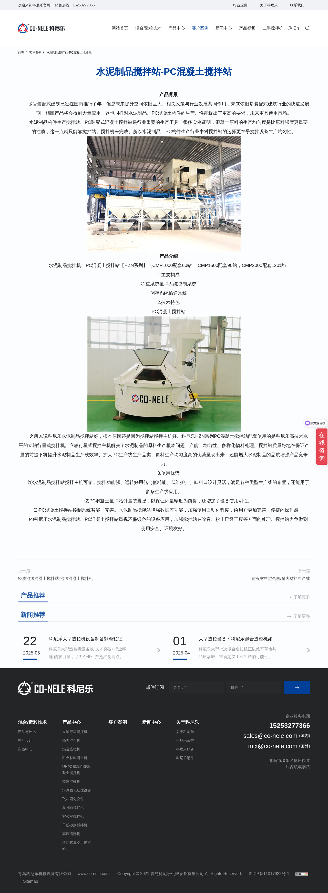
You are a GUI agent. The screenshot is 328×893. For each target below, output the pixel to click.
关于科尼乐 (269, 5)
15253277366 (84, 5)
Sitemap (30, 881)
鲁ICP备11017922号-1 (268, 873)
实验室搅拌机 (73, 816)
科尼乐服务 (185, 749)
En (296, 28)
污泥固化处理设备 (76, 790)
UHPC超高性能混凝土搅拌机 (76, 770)
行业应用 (240, 5)
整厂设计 (25, 740)
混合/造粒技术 (148, 28)
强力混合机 (71, 740)
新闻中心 (224, 28)
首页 (21, 52)
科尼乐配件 (185, 758)
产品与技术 (27, 732)
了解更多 (302, 609)
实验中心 (25, 749)
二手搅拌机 (273, 28)
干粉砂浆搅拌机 (74, 825)
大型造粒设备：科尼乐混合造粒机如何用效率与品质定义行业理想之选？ (238, 639)
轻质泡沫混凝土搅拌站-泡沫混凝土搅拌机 (55, 592)
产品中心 (176, 28)
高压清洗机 (71, 834)
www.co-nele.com (93, 873)
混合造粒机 (71, 749)
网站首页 (120, 28)
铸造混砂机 (71, 781)
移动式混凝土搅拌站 (76, 845)
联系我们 (297, 5)
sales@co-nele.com (270, 735)
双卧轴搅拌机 (73, 808)
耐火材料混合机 (74, 758)
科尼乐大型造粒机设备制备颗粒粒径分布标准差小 (88, 639)
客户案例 (200, 28)
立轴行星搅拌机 (74, 732)
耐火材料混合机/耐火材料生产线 (281, 592)
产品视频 (247, 28)
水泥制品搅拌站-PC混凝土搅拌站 (69, 52)
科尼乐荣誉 (185, 740)
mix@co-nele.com (272, 745)
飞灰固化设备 (73, 799)
